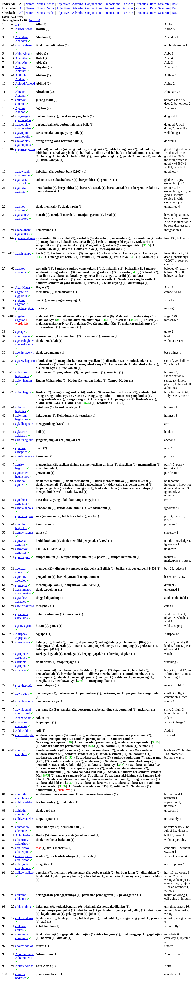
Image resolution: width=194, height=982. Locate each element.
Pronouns (142, 4)
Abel (21, 58)
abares (24, 45)
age (20, 331)
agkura (24, 440)
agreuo (24, 606)
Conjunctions (93, 4)
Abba (22, 53)
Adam (23, 718)
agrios (23, 625)
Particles (127, 4)
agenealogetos (24, 342)
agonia (24, 701)
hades (22, 835)
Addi (22, 730)
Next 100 (34, 20)
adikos (24, 918)
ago (20, 670)
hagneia (24, 456)
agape (23, 253)
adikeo (24, 872)
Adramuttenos (24, 955)
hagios (23, 392)
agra (21, 585)
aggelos (20, 318)
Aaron (23, 29)
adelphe (24, 735)
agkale (24, 423)
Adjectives (63, 4)
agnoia (24, 508)
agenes (24, 352)
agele (22, 336)
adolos (24, 946)
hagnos (24, 516)
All (21, 8)
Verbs (50, 4)
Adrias (24, 966)
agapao (25, 238)
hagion (23, 380)
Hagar (22, 287)
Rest (174, 4)
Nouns (40, 4)
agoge (23, 685)
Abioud (25, 83)
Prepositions (112, 4)
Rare (153, 4)
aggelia (24, 308)
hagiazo (25, 360)
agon (22, 693)
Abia (21, 62)
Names (30, 4)
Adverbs (77, 4)
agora (22, 557)
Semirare (164, 4)
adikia (23, 906)
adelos (24, 802)
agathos (25, 149)
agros (22, 642)
